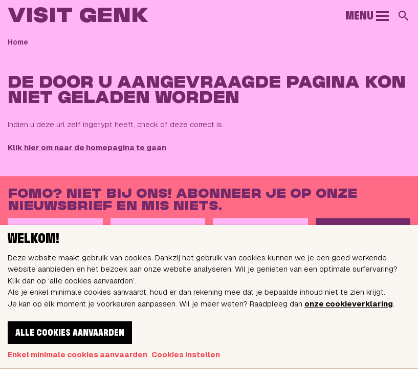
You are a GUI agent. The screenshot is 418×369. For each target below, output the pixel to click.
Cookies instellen (185, 354)
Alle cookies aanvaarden (69, 333)
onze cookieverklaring (348, 304)
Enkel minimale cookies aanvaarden (77, 354)
